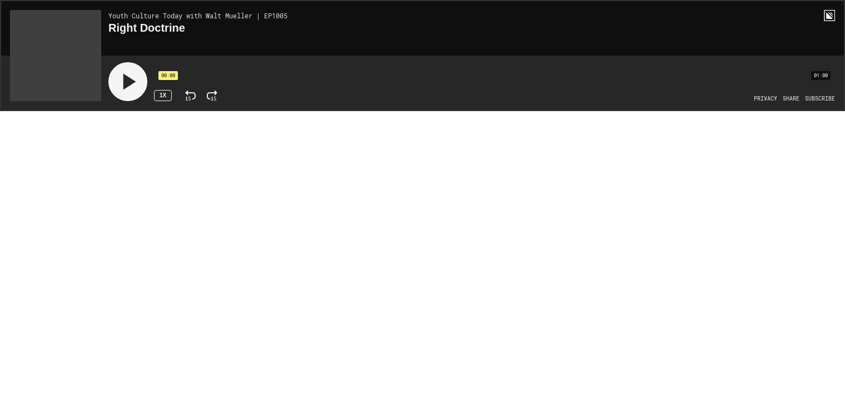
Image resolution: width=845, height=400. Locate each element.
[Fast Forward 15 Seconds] (212, 95)
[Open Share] (791, 99)
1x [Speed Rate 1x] (163, 95)
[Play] (127, 81)
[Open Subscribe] (820, 99)
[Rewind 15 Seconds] (190, 95)
